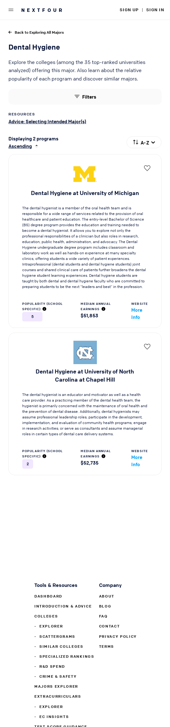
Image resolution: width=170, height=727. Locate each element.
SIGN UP (129, 9)
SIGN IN (155, 9)
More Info (136, 313)
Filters (85, 96)
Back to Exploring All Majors (36, 32)
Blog (105, 605)
